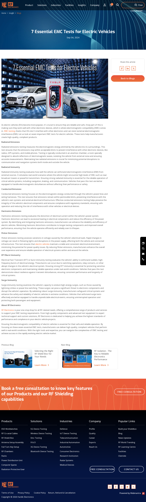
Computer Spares (9, 465)
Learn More (42, 365)
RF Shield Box (7, 438)
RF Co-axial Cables (9, 433)
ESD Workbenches (9, 429)
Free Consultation (137, 6)
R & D (33, 442)
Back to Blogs (128, 78)
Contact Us (131, 469)
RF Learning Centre (126, 447)
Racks (4, 456)
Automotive (65, 447)
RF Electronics (7, 310)
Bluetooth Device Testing (42, 451)
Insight (11, 13)
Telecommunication (69, 438)
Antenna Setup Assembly (12, 442)
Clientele (122, 456)
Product (29, 5)
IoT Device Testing (68, 433)
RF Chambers (7, 451)
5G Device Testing (39, 429)
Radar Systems (66, 460)
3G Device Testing (39, 447)
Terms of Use (7, 492)
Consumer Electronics (69, 451)
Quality (92, 433)
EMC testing (9, 131)
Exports (92, 442)
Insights (82, 5)
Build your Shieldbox (127, 429)
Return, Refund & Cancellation (61, 492)
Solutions (42, 5)
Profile (92, 429)
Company (94, 5)
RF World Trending (126, 442)
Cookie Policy (40, 492)
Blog (120, 433)
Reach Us (93, 447)
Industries (56, 5)
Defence (63, 429)
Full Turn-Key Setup (10, 447)
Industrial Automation (70, 442)
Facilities (69, 5)
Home (3, 13)
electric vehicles (42, 244)
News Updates (124, 438)
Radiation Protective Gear (13, 469)
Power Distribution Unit (12, 460)
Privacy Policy (24, 492)
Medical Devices (67, 465)
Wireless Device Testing (41, 433)
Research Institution (69, 456)
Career (92, 438)
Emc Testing (36, 438)
